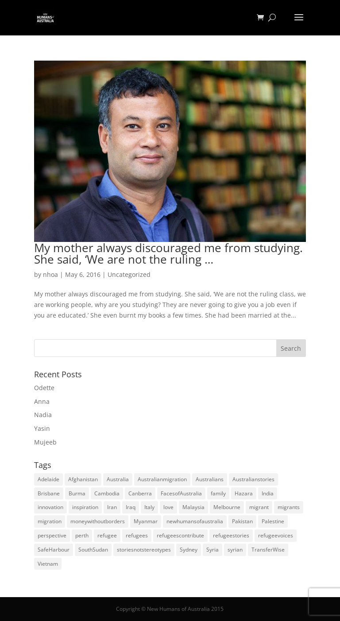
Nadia (43, 414)
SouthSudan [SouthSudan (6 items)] (93, 549)
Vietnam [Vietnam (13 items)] (48, 563)
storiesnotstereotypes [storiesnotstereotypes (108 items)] (144, 549)
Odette (44, 387)
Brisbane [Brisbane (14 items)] (49, 493)
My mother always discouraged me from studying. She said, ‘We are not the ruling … (168, 253)
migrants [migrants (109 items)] (289, 507)
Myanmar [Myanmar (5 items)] (146, 521)
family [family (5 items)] (218, 493)
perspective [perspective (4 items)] (52, 535)
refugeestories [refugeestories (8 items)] (231, 535)
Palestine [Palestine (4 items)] (273, 521)
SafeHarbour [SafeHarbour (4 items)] (54, 549)
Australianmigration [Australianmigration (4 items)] (162, 479)
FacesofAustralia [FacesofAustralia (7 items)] (181, 493)
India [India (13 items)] (268, 493)
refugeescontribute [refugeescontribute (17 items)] (180, 535)
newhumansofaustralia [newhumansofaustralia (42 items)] (194, 521)
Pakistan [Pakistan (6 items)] (242, 521)
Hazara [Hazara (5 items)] (244, 493)
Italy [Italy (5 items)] (149, 507)
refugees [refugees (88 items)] (137, 535)
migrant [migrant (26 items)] (259, 507)
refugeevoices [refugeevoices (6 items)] (275, 535)
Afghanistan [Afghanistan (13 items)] (83, 479)
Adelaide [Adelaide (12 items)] (48, 479)
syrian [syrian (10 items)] (235, 549)
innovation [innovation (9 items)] (50, 507)
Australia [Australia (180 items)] (118, 479)
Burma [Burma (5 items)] (77, 493)
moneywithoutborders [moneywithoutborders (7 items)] (97, 521)
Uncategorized (129, 274)
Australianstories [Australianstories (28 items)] (253, 479)
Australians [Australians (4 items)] (210, 479)
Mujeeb (45, 442)
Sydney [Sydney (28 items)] (188, 549)
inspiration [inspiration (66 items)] (85, 507)
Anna (42, 401)
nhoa (50, 274)
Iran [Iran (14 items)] (112, 507)
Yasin (42, 428)
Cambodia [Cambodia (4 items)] (107, 493)
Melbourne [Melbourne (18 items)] (226, 507)
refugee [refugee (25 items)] (107, 535)
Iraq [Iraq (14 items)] (130, 507)
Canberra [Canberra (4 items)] (140, 493)
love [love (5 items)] (168, 507)
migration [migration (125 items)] (50, 521)
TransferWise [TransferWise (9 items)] (268, 549)
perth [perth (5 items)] (82, 535)
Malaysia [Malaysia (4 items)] (193, 507)
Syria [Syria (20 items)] (212, 549)
